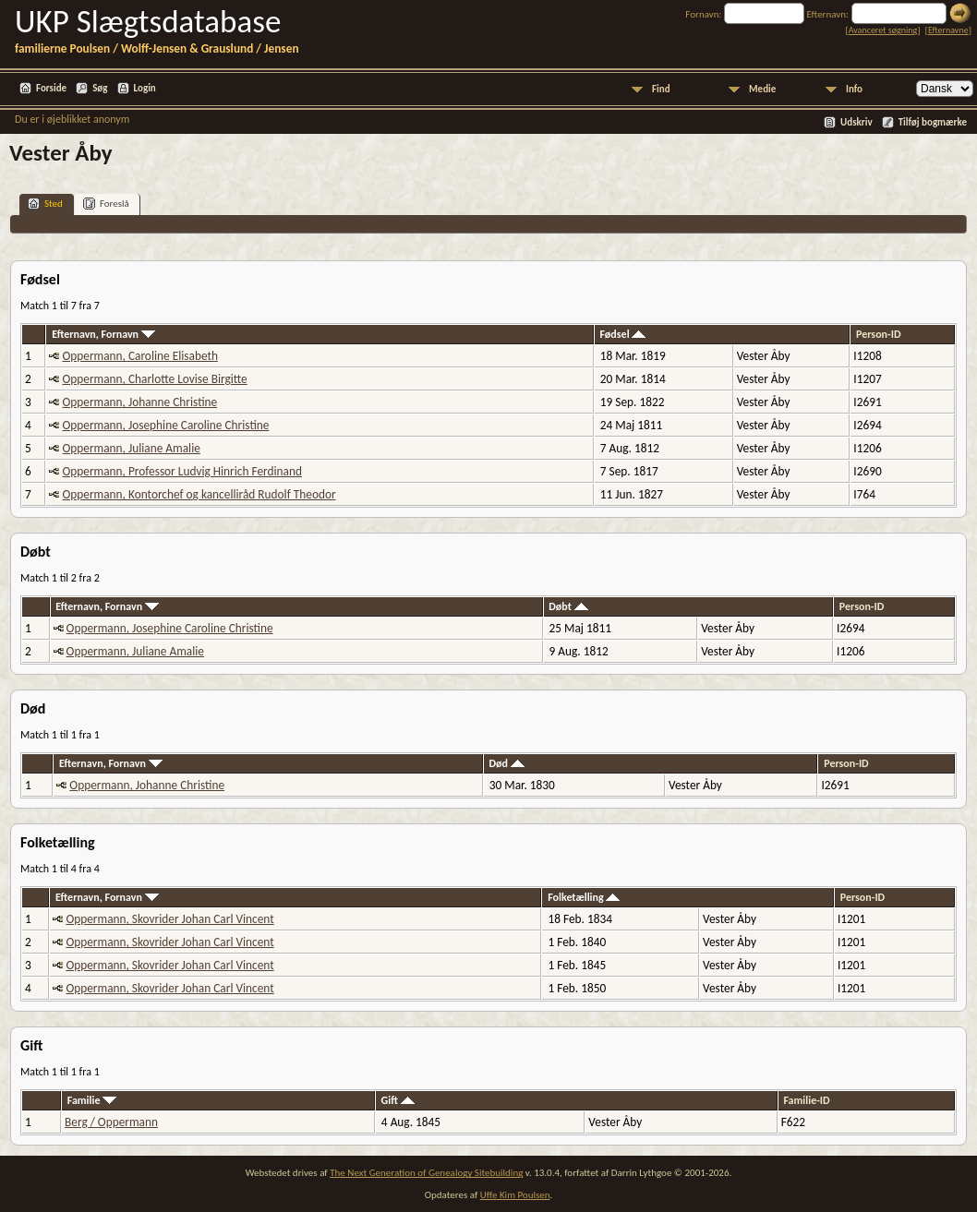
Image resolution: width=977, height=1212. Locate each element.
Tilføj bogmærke (933, 122)
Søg (99, 88)
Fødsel (622, 334)
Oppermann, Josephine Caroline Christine (165, 425)
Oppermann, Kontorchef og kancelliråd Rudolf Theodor (198, 494)
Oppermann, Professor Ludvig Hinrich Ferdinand (181, 471)
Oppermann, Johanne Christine (139, 402)
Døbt (568, 606)
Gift (398, 1100)
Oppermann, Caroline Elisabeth (139, 356)
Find (661, 89)
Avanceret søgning (883, 30)
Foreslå (106, 203)
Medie (762, 89)
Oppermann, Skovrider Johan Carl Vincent (169, 919)
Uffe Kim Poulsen (515, 1195)
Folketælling (584, 897)
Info (854, 89)
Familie (91, 1100)
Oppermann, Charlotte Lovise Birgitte (154, 379)
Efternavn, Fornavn (103, 334)
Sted (45, 203)
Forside (51, 88)
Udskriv (856, 122)
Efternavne (948, 30)
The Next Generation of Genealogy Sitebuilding (426, 1173)
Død (506, 763)
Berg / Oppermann (111, 1122)
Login (145, 88)
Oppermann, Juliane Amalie (130, 448)
